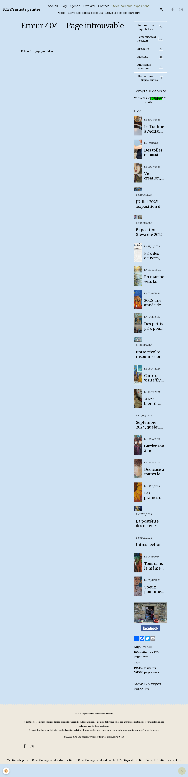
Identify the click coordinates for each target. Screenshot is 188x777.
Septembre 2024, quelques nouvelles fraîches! (150, 432)
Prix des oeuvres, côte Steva (153, 263)
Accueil (53, 6)
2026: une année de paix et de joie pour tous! (153, 310)
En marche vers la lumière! (154, 286)
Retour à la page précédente (40, 51)
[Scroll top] (182, 771)
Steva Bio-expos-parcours (85, 13)
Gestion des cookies (174, 770)
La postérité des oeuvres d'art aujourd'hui (147, 531)
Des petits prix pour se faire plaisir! (153, 333)
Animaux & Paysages (150, 69)
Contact (103, 6)
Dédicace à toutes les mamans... (154, 479)
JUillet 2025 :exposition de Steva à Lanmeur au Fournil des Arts (149, 211)
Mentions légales (13, 768)
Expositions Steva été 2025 (149, 239)
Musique (150, 59)
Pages (61, 13)
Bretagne (150, 50)
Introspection (149, 552)
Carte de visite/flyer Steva (154, 385)
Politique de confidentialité (139, 768)
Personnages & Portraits (150, 40)
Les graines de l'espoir (153, 502)
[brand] (21, 9)
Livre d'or (89, 6)
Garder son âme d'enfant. (154, 455)
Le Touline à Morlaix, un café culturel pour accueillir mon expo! (154, 136)
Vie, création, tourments (154, 183)
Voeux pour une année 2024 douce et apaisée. (152, 596)
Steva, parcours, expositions (130, 6)
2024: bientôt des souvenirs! (153, 409)
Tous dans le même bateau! (153, 573)
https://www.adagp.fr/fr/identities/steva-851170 (103, 745)
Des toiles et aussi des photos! (153, 160)
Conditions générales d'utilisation (51, 768)
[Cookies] (6, 770)
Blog (64, 6)
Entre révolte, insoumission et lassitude (149, 362)
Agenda (74, 6)
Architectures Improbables (150, 27)
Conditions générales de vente (97, 768)
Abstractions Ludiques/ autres (150, 83)
